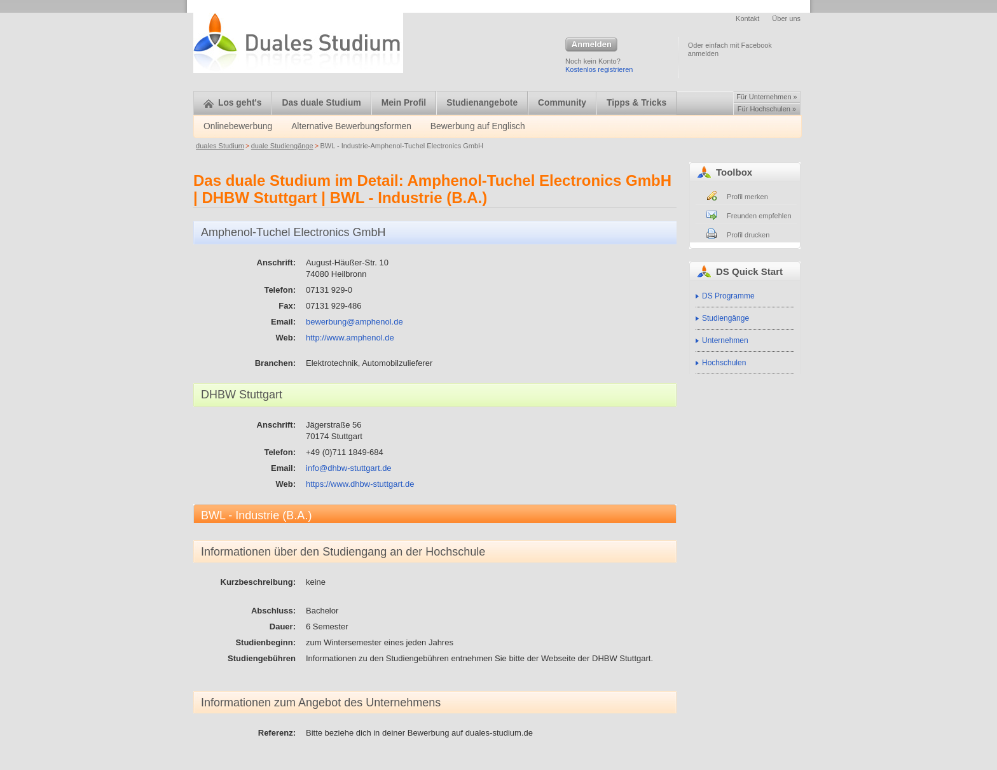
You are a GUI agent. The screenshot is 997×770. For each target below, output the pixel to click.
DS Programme (728, 295)
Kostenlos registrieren (599, 69)
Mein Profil (404, 103)
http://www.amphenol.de (350, 337)
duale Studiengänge (282, 146)
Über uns (786, 18)
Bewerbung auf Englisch (477, 126)
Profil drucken (748, 235)
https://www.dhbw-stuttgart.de (360, 484)
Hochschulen (724, 362)
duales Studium (220, 146)
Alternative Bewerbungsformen (351, 126)
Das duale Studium (321, 103)
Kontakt (747, 18)
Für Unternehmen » (766, 97)
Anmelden (591, 45)
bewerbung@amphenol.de (354, 321)
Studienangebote (482, 103)
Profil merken (747, 196)
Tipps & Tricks (636, 103)
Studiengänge (725, 318)
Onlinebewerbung (237, 126)
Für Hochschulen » (767, 109)
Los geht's (232, 103)
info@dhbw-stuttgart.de (349, 468)
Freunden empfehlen (759, 216)
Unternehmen (725, 340)
